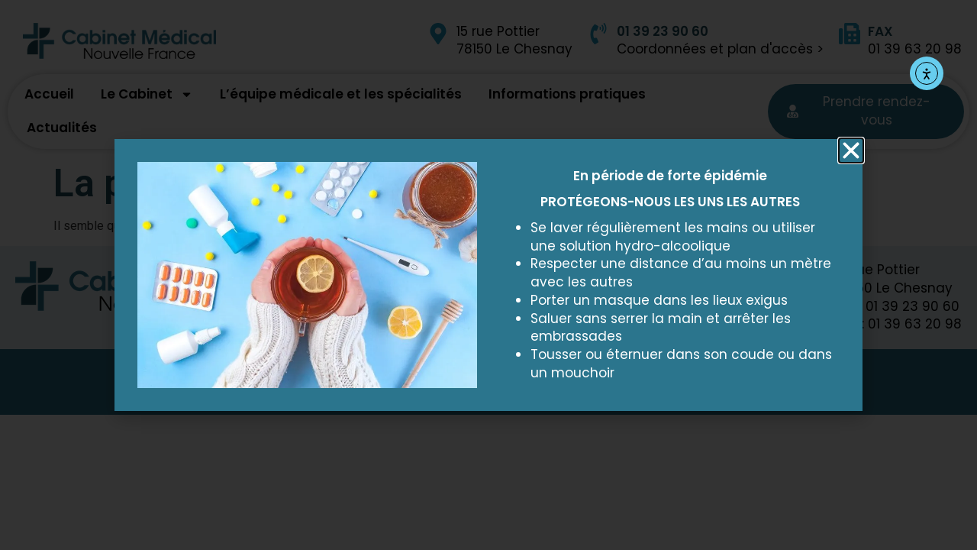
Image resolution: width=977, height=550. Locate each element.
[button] (851, 150)
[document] (488, 275)
